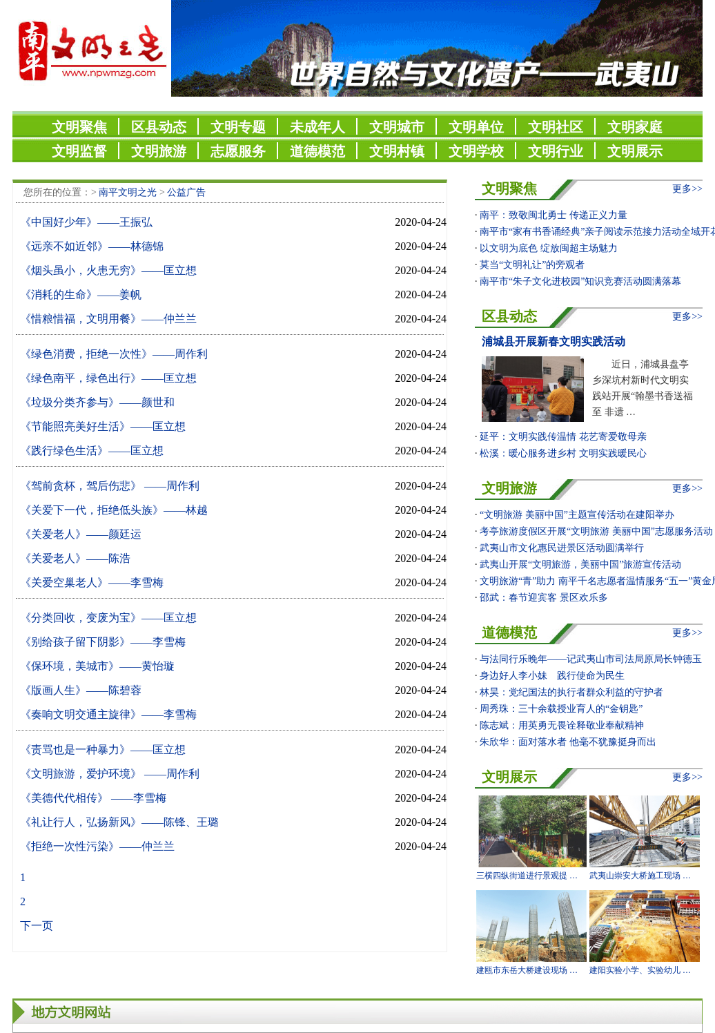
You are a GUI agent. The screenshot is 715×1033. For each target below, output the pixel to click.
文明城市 (396, 127)
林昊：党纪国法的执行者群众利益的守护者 (571, 692)
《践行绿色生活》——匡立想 (92, 450)
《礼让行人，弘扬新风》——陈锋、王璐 (119, 822)
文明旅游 (158, 151)
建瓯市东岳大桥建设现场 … (527, 970)
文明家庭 (635, 127)
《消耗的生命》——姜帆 (80, 294)
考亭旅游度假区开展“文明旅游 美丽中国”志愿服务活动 (596, 531)
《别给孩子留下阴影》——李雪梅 (103, 642)
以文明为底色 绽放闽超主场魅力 (549, 248)
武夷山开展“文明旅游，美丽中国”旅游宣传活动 (580, 564)
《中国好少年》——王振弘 (86, 222)
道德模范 (317, 151)
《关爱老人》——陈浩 (75, 558)
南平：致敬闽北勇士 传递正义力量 (553, 215)
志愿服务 (238, 151)
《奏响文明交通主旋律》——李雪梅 (108, 714)
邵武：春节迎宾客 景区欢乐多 (544, 597)
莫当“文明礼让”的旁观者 (532, 265)
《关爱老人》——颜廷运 (80, 534)
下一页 (36, 925)
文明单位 (476, 127)
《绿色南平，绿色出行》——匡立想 (108, 378)
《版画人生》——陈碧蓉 (80, 690)
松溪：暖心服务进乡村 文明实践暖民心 (563, 453)
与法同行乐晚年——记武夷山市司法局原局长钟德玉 (591, 659)
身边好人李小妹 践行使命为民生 (552, 675)
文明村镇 (396, 151)
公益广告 (186, 192)
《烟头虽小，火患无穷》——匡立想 (108, 270)
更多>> (687, 189)
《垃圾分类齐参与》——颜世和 (97, 402)
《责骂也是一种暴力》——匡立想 (103, 749)
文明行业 (555, 151)
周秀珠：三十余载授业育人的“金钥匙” (561, 709)
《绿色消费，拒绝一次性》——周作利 (114, 354)
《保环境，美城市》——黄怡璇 (97, 666)
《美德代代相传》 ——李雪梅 (93, 798)
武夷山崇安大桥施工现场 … (640, 875)
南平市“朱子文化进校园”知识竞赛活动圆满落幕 (580, 281)
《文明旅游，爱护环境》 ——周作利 (109, 774)
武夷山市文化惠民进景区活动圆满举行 (562, 548)
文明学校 (476, 151)
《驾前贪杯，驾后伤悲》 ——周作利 (109, 486)
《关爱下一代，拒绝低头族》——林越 (114, 510)
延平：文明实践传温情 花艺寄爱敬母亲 (563, 437)
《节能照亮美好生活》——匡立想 (103, 426)
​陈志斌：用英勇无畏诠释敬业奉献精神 (562, 725)
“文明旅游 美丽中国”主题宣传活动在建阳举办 (577, 515)
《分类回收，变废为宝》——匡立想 (108, 618)
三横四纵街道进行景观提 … (527, 875)
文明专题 (238, 127)
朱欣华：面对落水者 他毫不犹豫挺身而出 (568, 742)
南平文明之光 (128, 192)
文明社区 (555, 127)
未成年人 (317, 127)
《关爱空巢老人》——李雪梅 (92, 582)
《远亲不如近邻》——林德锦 (92, 246)
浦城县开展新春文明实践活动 (553, 341)
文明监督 (79, 151)
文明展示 (635, 151)
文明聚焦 (79, 127)
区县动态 (158, 127)
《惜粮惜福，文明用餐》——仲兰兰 (108, 319)
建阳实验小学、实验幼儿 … (640, 970)
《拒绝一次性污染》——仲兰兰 (97, 846)
